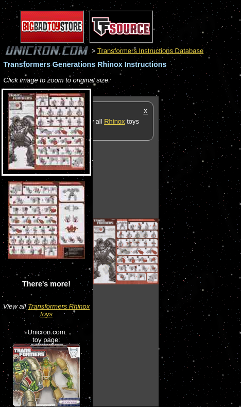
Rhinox (114, 121)
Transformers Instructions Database (150, 50)
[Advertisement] (200, 250)
